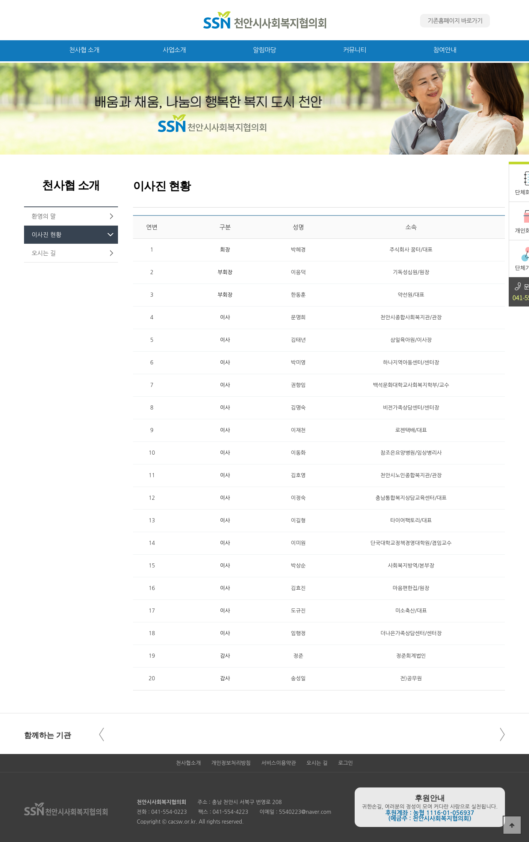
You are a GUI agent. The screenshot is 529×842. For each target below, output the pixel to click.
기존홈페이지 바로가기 (455, 21)
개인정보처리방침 (231, 763)
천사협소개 (188, 763)
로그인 (345, 763)
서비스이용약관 (278, 763)
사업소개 (174, 50)
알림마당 (264, 50)
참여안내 (444, 50)
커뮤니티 (354, 50)
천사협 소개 (84, 50)
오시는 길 (317, 763)
